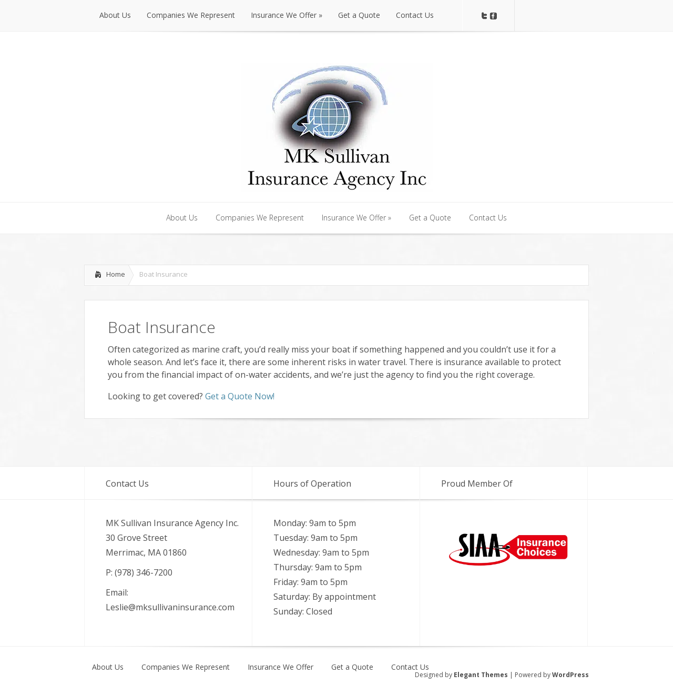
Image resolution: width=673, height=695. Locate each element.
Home (115, 274)
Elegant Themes (481, 674)
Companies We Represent (185, 667)
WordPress (570, 674)
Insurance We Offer (280, 667)
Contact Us (410, 667)
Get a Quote (352, 667)
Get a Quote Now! (239, 396)
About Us (108, 667)
